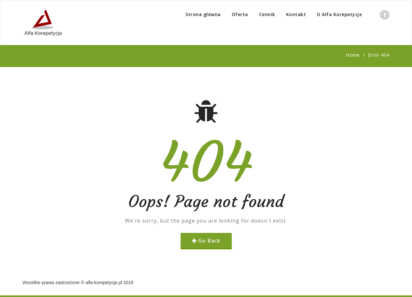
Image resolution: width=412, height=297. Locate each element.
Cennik (267, 14)
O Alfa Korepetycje (339, 14)
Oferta (240, 14)
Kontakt (296, 14)
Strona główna (203, 14)
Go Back (209, 240)
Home (353, 55)
